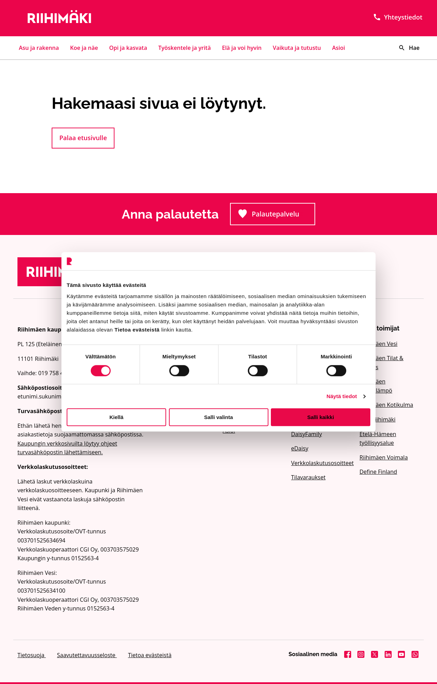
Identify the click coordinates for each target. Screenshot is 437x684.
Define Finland (378, 472)
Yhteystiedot (397, 17)
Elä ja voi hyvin (242, 48)
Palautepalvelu (277, 216)
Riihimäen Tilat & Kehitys (381, 362)
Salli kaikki (320, 417)
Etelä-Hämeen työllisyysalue (378, 438)
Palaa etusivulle (83, 138)
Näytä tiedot (342, 396)
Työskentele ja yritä (184, 48)
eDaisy (299, 448)
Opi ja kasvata (128, 48)
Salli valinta (218, 417)
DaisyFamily (306, 434)
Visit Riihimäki (377, 419)
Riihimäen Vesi (379, 344)
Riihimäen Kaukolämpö (376, 386)
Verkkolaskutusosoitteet (321, 463)
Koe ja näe (84, 48)
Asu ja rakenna (39, 48)
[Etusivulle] (81, 18)
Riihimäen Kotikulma (386, 405)
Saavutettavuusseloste (87, 655)
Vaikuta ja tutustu (297, 48)
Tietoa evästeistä (150, 655)
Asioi (338, 48)
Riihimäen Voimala (384, 457)
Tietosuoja (31, 655)
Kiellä (116, 417)
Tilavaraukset (308, 477)
